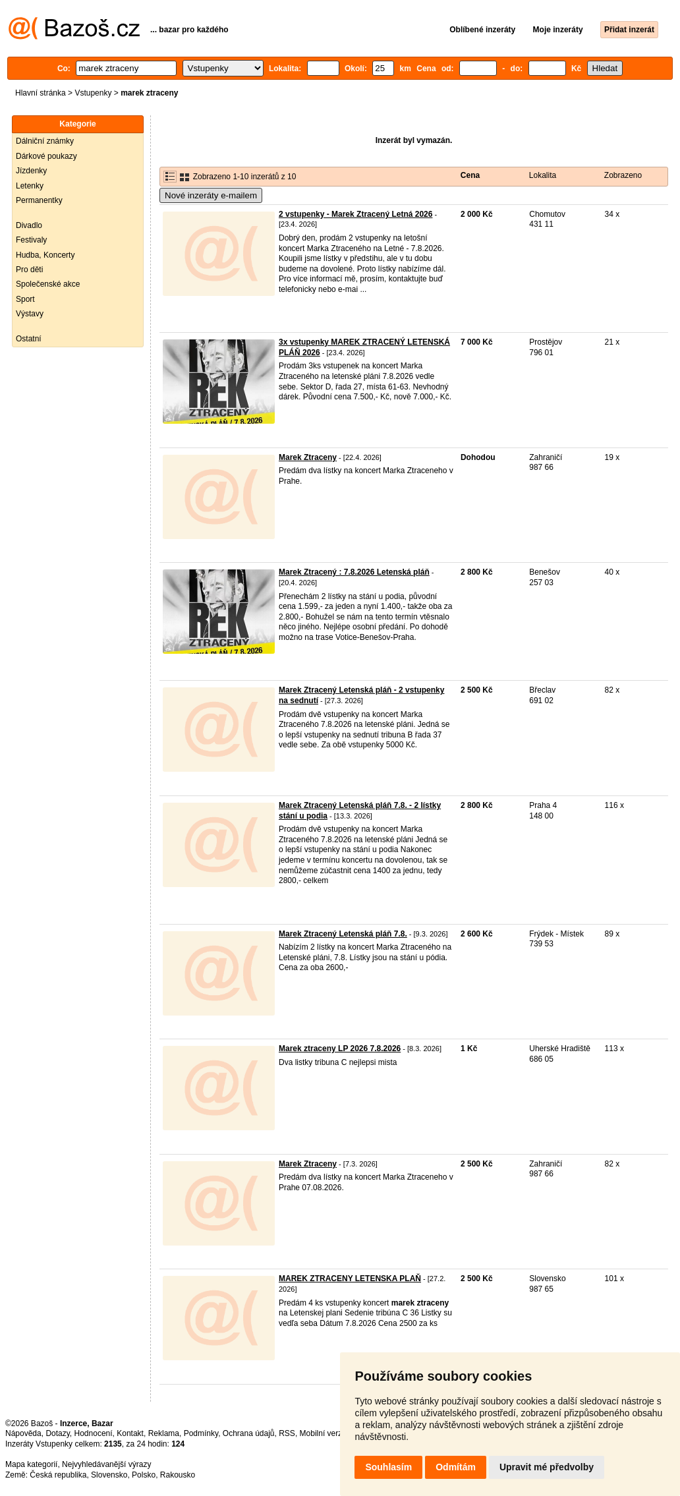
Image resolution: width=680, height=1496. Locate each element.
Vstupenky (92, 93)
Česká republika (58, 1475)
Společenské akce (48, 284)
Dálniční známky (45, 141)
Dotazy (57, 1433)
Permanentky (39, 200)
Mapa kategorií (31, 1464)
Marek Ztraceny (308, 457)
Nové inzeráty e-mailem (211, 195)
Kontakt (130, 1433)
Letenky (29, 185)
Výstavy (29, 313)
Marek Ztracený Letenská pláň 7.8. (343, 933)
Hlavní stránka (40, 93)
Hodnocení (93, 1433)
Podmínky (201, 1433)
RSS (287, 1433)
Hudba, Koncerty (45, 255)
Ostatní (29, 338)
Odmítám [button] (456, 1467)
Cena (470, 175)
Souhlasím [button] (388, 1467)
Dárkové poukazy (46, 156)
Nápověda (23, 1433)
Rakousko (177, 1475)
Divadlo (29, 225)
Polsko (144, 1475)
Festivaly (31, 240)
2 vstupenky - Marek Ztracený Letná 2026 (355, 214)
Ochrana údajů (249, 1433)
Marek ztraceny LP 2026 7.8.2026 (340, 1048)
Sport (25, 299)
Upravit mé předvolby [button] (546, 1467)
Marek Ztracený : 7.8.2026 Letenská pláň (354, 572)
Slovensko (109, 1475)
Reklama (163, 1433)
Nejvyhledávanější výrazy (106, 1464)
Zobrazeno (623, 175)
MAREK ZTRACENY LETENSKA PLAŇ (350, 1278)
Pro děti (29, 269)
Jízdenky (31, 170)
